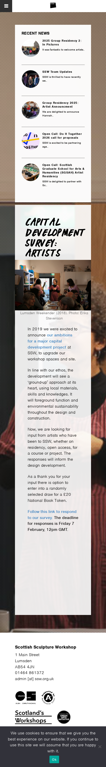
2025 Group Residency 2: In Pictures (62, 42)
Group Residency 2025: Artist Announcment (60, 105)
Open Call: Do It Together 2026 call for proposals (62, 136)
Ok (54, 759)
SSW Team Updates (57, 72)
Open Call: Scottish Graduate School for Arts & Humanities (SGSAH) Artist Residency (63, 170)
